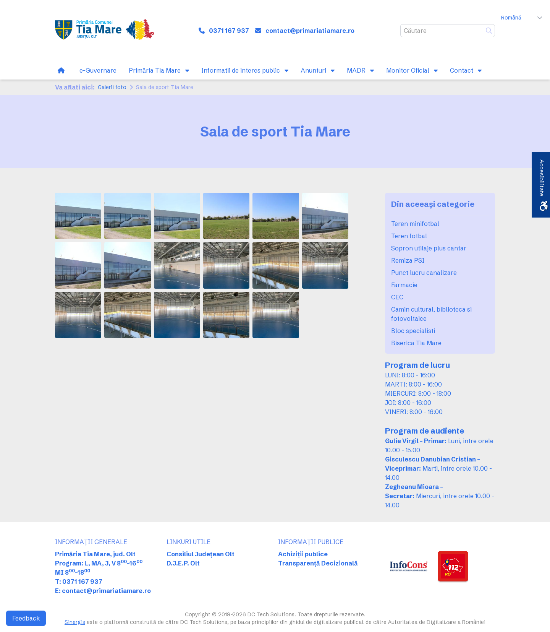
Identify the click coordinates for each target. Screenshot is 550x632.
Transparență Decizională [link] (318, 563)
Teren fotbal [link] (409, 236)
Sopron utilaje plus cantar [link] (428, 248)
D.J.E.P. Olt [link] (183, 563)
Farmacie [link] (404, 285)
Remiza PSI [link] (407, 260)
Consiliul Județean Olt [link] (201, 554)
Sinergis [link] (75, 622)
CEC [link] (397, 297)
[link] (104, 30)
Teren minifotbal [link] (415, 223)
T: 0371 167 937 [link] (78, 581)
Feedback (26, 618)
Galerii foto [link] (112, 87)
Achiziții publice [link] (303, 554)
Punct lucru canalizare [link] (424, 272)
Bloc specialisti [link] (413, 331)
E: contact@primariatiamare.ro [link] (103, 591)
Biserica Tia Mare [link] (416, 343)
